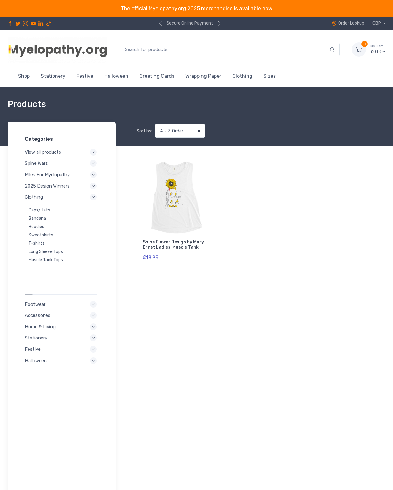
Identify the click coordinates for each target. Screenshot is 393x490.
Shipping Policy (67, 470)
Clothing (62, 197)
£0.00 (377, 49)
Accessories (62, 283)
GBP (377, 23)
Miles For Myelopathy (62, 174)
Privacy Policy (31, 461)
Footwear (62, 272)
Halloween (62, 328)
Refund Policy (31, 470)
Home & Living (62, 294)
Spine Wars (62, 163)
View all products (62, 152)
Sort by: (144, 131)
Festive (62, 317)
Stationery (62, 305)
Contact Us (372, 461)
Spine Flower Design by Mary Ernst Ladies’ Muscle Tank (173, 244)
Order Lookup (348, 23)
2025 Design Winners (62, 186)
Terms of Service (70, 461)
